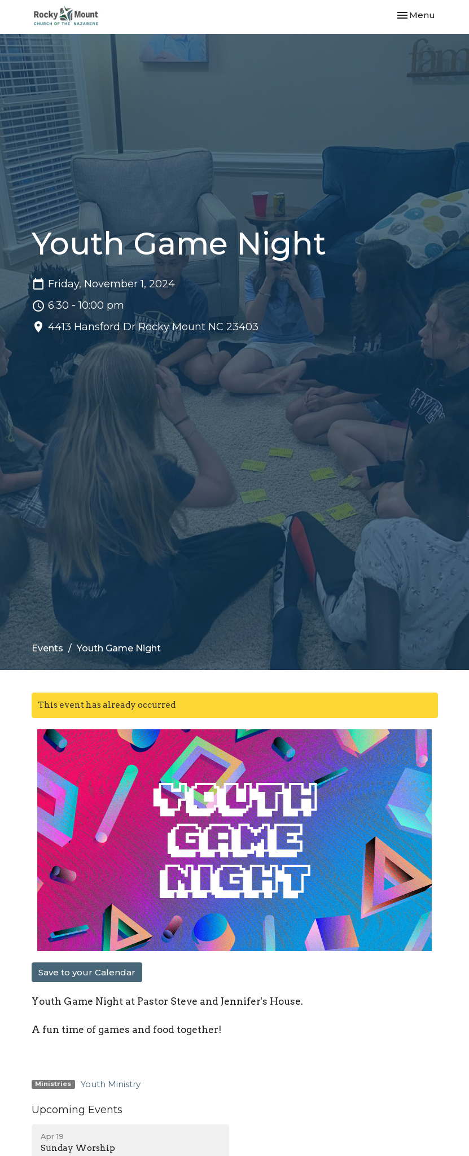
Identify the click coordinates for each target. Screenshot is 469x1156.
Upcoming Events (77, 1110)
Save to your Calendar (86, 972)
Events (47, 648)
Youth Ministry (111, 1084)
